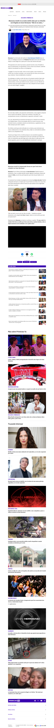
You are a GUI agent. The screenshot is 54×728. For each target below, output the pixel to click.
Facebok (22, 255)
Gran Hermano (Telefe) (34, 58)
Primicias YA (10, 15)
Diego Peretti (18, 11)
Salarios (40, 11)
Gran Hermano (26, 261)
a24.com (34, 4)
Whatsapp (31, 255)
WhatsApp (44, 11)
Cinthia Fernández (29, 11)
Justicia (23, 11)
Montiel (35, 11)
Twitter (27, 255)
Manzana (19, 261)
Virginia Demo (33, 261)
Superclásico (12, 11)
